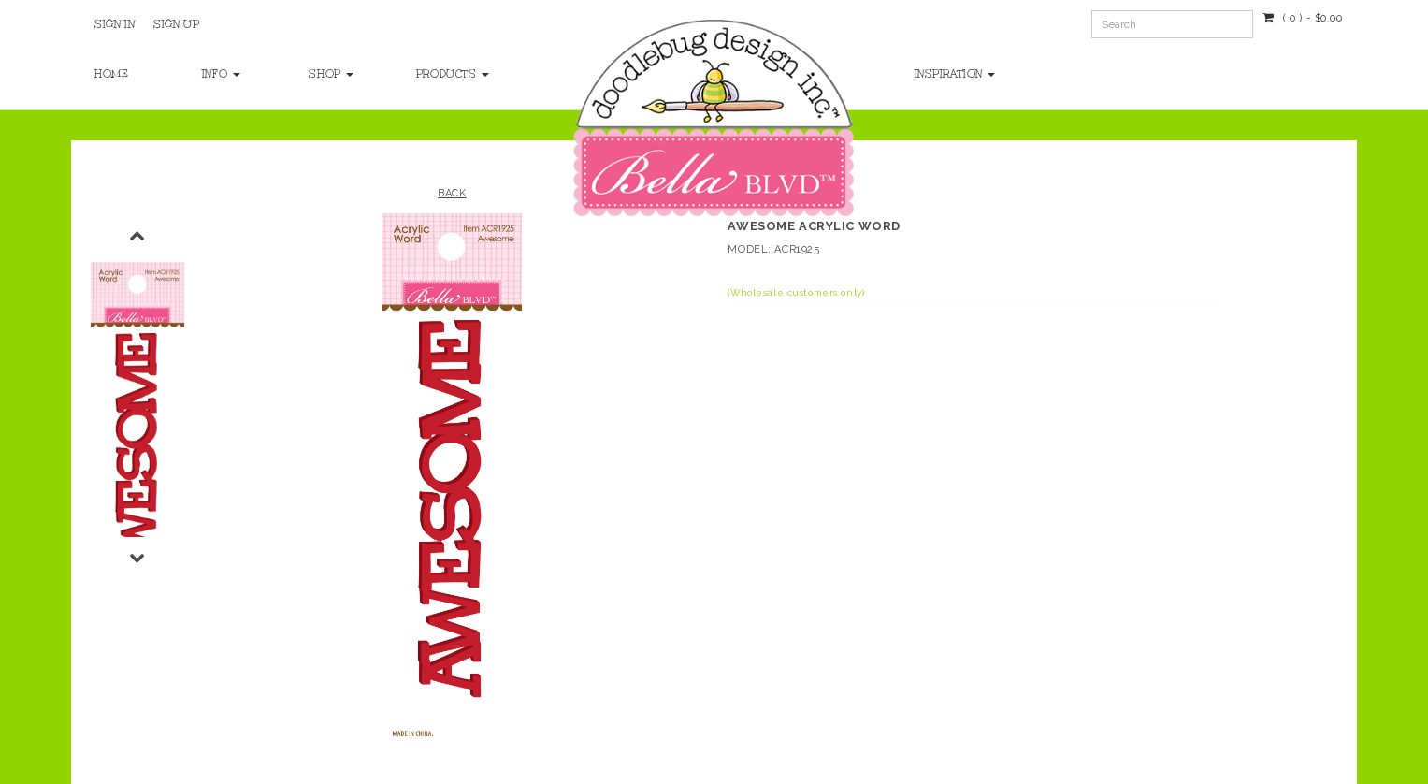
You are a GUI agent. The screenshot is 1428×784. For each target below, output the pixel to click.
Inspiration (955, 73)
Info (221, 73)
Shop (331, 73)
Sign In (114, 24)
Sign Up (176, 24)
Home (111, 73)
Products (451, 73)
